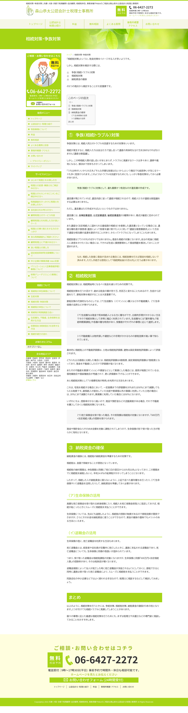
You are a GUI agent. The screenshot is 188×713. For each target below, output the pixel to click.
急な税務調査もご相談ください (45, 237)
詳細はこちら (31, 380)
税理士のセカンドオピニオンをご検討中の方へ (45, 195)
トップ (69, 55)
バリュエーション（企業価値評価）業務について (45, 267)
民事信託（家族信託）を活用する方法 (45, 327)
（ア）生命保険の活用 (79, 116)
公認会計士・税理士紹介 (41, 124)
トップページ (36, 24)
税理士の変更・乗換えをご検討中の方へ (44, 186)
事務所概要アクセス (133, 24)
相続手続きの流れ (39, 334)
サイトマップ (36, 166)
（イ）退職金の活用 (78, 119)
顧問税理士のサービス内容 (43, 215)
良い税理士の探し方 (40, 247)
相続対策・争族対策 (39, 302)
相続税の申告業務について (43, 291)
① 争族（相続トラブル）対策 (80, 106)
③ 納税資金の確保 (76, 112)
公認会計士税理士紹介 (55, 24)
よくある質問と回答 (40, 145)
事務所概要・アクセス (40, 150)
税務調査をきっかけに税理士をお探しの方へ (45, 203)
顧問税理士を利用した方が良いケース (45, 222)
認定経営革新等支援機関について (45, 254)
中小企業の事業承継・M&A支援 (45, 261)
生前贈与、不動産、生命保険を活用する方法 (45, 319)
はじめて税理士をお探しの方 (44, 180)
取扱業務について (39, 129)
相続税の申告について (41, 307)
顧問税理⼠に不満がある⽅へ (44, 242)
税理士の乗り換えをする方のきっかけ (45, 230)
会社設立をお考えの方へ (42, 210)
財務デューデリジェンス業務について (44, 276)
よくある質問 (113, 24)
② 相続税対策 (74, 109)
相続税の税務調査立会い (42, 312)
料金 (74, 24)
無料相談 (94, 24)
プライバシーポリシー (41, 161)
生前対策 (35, 296)
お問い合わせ (152, 24)
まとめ (71, 122)
